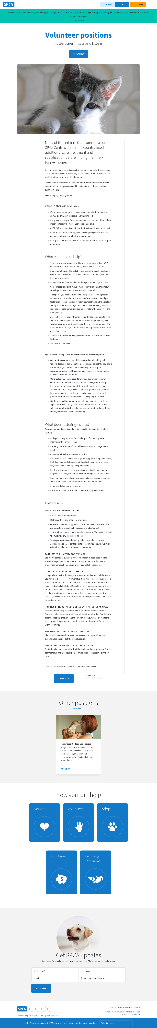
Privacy (137, 1008)
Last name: (86, 971)
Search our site (149, 4)
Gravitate (136, 1014)
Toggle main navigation (153, 4)
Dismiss (136, 1023)
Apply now (78, 54)
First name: (39, 971)
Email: (37, 978)
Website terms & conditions (122, 1008)
